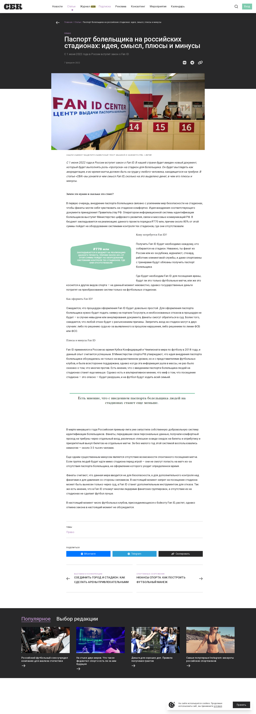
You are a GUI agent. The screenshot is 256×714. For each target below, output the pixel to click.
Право (67, 33)
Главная (68, 22)
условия (218, 706)
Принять (241, 705)
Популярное (36, 619)
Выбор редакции (77, 619)
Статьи (77, 22)
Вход (247, 6)
